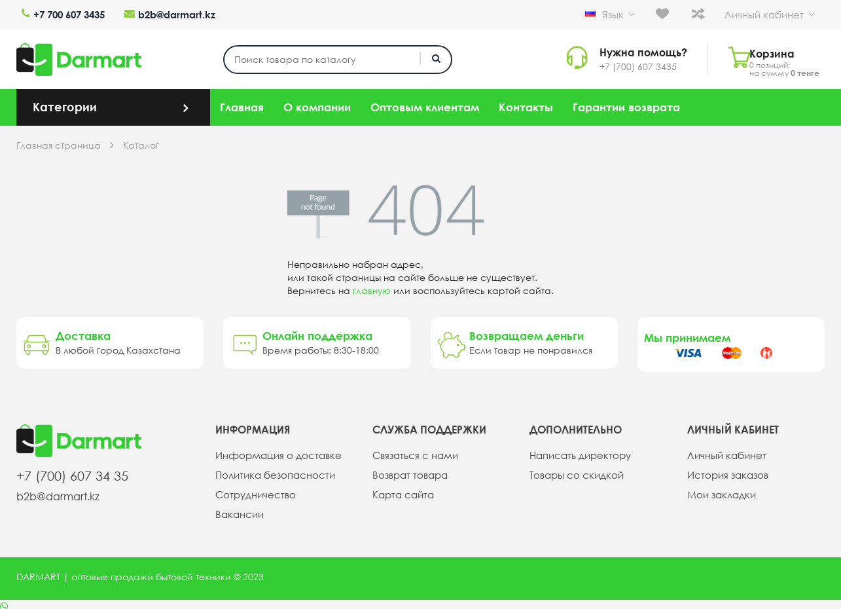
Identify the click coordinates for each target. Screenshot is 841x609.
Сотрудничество (252, 491)
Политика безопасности (271, 471)
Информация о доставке (273, 452)
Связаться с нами (412, 452)
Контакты (526, 103)
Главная (242, 103)
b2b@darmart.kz (160, 13)
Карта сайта (401, 491)
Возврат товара (408, 471)
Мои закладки (720, 491)
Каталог (141, 141)
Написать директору (577, 452)
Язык (644, 14)
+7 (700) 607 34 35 (72, 472)
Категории (65, 103)
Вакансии (238, 511)
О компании (317, 103)
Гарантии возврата (626, 103)
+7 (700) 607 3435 (629, 63)
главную (372, 287)
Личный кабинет (780, 13)
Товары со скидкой (573, 471)
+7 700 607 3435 (57, 13)
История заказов (725, 471)
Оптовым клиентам (424, 103)
